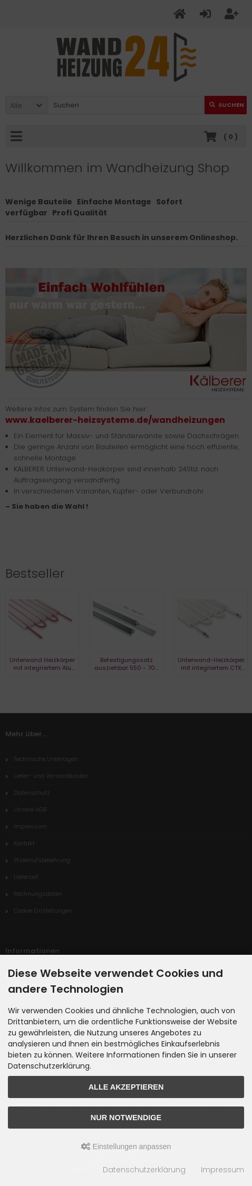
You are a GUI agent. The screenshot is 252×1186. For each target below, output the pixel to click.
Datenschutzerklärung (144, 1169)
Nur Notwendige (126, 1117)
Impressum (222, 1169)
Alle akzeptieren (126, 1087)
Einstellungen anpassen (126, 1146)
